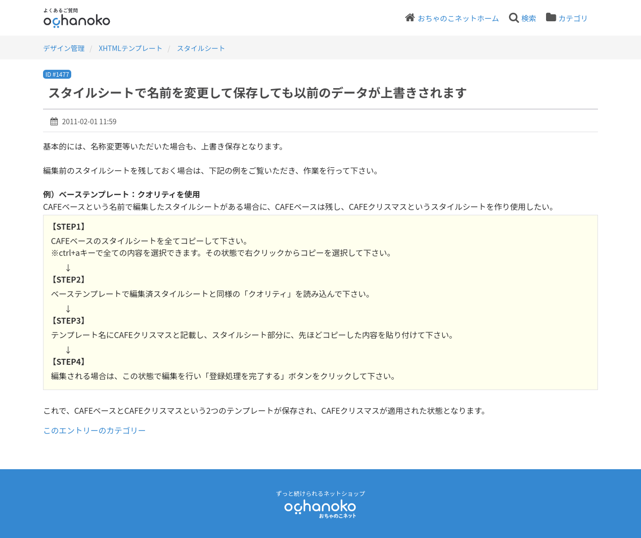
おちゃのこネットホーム (458, 18)
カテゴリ (573, 18)
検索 (528, 18)
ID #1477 (57, 74)
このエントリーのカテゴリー (94, 430)
